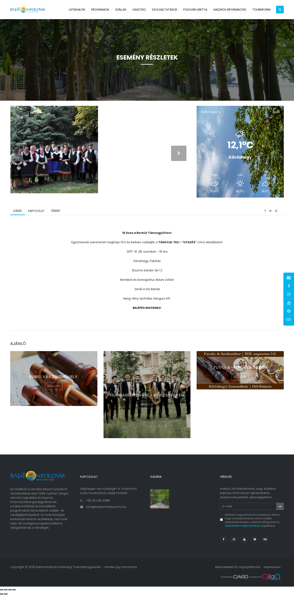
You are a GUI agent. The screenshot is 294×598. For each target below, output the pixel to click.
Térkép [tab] (55, 215)
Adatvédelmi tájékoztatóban (243, 529)
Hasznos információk (229, 10)
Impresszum (272, 570)
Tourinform (261, 10)
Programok (100, 10)
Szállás (120, 10)
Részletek (53, 390)
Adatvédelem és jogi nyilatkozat (237, 570)
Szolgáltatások (164, 10)
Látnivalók (77, 10)
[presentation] (22, 155)
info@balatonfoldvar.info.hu (106, 510)
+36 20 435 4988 (98, 504)
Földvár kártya (195, 10)
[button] (280, 9)
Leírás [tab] (17, 215)
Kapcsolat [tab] (36, 215)
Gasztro (139, 10)
